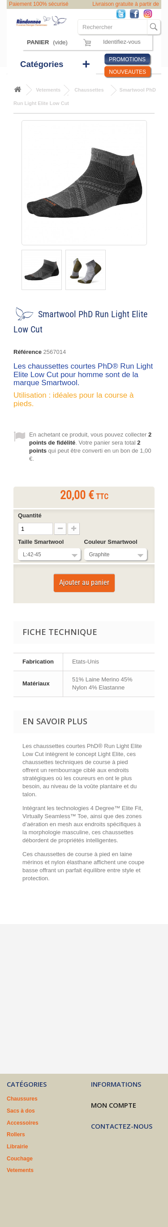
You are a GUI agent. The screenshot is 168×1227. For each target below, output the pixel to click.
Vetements (20, 1170)
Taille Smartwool (41, 541)
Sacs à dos (21, 1111)
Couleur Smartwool (111, 541)
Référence (27, 352)
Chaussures (22, 1099)
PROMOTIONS (127, 59)
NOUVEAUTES (127, 72)
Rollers (16, 1134)
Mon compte (113, 1105)
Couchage (20, 1159)
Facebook (136, 14)
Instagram (150, 14)
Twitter (123, 14)
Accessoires (23, 1123)
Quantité (30, 515)
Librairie (17, 1146)
